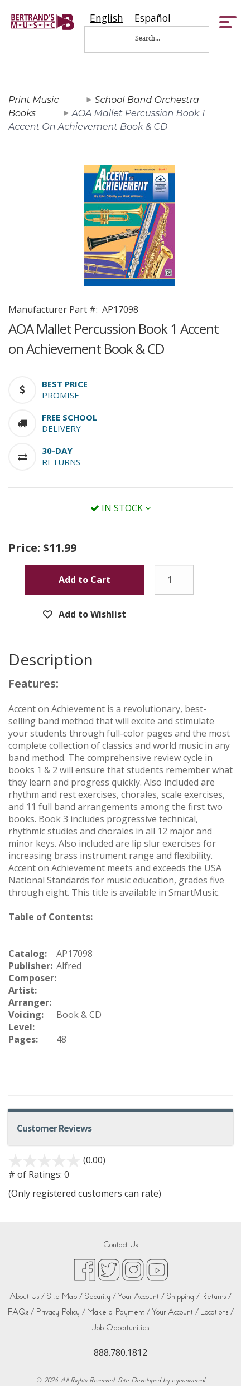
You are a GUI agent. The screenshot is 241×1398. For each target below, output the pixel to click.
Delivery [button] (61, 428)
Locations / (217, 1312)
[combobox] (106, 18)
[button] (65, 383)
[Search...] (155, 38)
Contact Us (120, 1244)
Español (152, 18)
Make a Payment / (118, 1312)
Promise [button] (60, 395)
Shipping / (183, 1296)
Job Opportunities (120, 1327)
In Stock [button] (120, 508)
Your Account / (141, 1296)
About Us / (27, 1296)
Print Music (33, 100)
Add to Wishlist (91, 614)
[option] (152, 18)
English (106, 18)
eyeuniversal (188, 1380)
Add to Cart (84, 580)
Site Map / (64, 1296)
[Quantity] (174, 580)
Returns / (216, 1296)
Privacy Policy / (60, 1312)
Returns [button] (61, 461)
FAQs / (20, 1312)
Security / (100, 1296)
